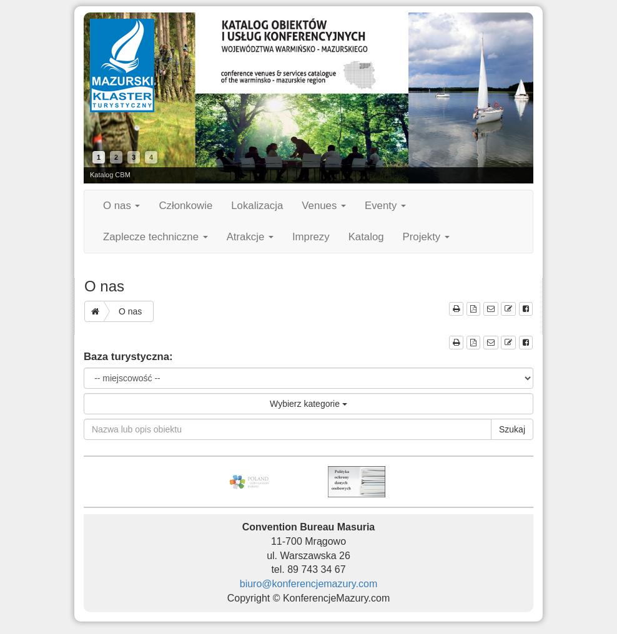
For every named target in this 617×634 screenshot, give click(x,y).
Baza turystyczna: (128, 357)
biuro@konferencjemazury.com (308, 583)
